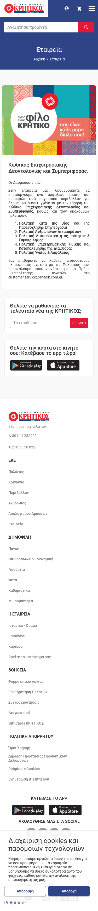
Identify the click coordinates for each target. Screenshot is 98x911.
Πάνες (13, 548)
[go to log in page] (66, 8)
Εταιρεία (15, 524)
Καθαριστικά (19, 590)
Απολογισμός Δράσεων (27, 513)
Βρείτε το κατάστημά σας (29, 657)
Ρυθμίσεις (15, 903)
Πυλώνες (16, 472)
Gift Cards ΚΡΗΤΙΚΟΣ (26, 723)
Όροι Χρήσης (19, 748)
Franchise (16, 636)
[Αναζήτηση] (86, 27)
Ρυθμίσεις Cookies (24, 769)
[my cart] (79, 8)
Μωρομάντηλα (20, 601)
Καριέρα (15, 646)
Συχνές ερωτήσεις (23, 702)
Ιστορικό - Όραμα (22, 625)
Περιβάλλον (18, 493)
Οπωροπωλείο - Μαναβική (30, 559)
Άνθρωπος (17, 503)
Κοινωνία (16, 482)
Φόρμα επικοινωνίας (25, 681)
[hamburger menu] (91, 8)
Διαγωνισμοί (19, 713)
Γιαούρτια (16, 569)
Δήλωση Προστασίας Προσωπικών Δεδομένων (37, 758)
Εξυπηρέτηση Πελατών (28, 692)
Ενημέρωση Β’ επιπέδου (28, 779)
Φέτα (12, 580)
